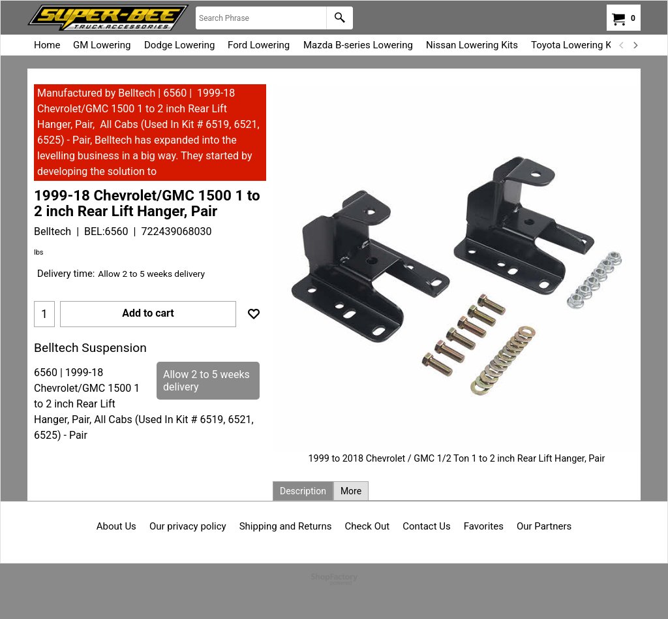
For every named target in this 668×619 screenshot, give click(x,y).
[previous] (622, 45)
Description (303, 491)
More (351, 491)
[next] (635, 45)
